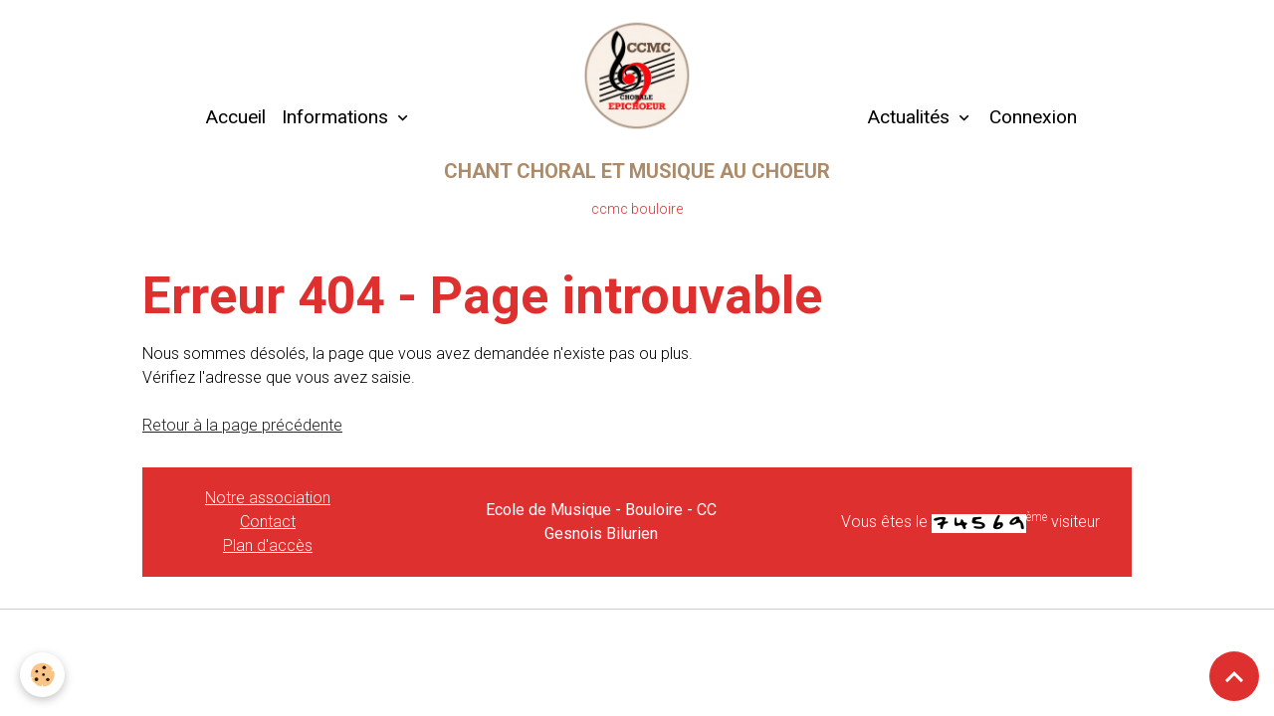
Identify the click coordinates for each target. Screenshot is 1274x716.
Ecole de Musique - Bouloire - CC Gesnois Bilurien (601, 521)
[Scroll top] (1234, 676)
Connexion (1033, 116)
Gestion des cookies (637, 636)
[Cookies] (42, 674)
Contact (268, 521)
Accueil (235, 116)
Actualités (908, 116)
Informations (337, 116)
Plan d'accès (268, 545)
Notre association (267, 497)
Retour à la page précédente (242, 425)
